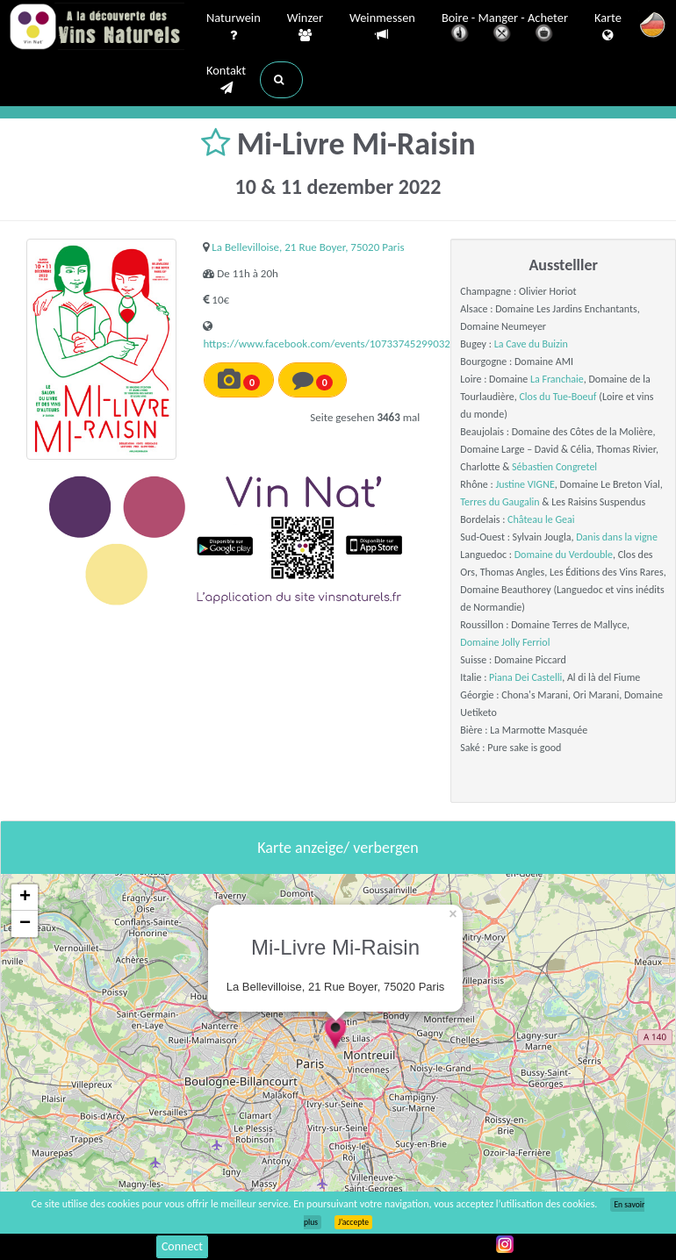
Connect (182, 1246)
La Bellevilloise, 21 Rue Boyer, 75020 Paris (308, 247)
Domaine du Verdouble (563, 554)
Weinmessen (382, 26)
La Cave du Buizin (531, 344)
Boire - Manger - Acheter (505, 28)
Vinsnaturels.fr (96, 28)
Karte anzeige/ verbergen (337, 847)
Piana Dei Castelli (525, 677)
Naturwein (233, 27)
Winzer (305, 27)
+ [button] (25, 897)
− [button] (25, 924)
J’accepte (353, 1222)
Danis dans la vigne (617, 537)
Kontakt (226, 80)
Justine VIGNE (524, 484)
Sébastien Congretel (554, 467)
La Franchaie (557, 379)
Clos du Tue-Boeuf (557, 396)
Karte (608, 27)
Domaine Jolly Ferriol (505, 642)
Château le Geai (540, 519)
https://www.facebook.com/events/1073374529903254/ (334, 343)
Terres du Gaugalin (499, 502)
